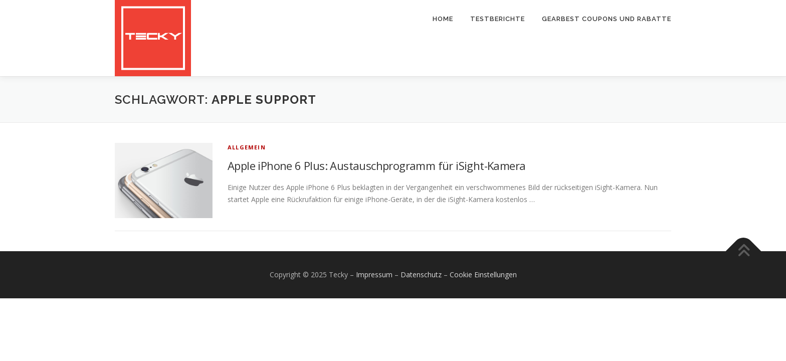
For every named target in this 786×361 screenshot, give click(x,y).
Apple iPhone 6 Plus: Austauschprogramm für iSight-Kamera (376, 165)
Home (443, 19)
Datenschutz (421, 274)
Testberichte (497, 19)
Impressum (374, 274)
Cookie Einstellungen (483, 274)
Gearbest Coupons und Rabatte (606, 19)
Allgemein (247, 147)
